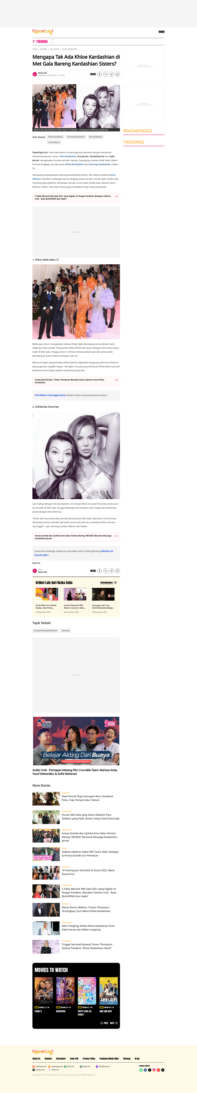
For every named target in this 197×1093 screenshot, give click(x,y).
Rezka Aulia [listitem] (42, 73)
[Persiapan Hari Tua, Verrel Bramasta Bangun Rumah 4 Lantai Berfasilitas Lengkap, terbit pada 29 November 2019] (103, 600)
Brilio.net (53, 1070)
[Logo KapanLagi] (43, 31)
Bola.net (69, 1066)
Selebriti (65, 867)
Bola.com (85, 1066)
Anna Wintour (54, 142)
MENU (161, 32)
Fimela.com (39, 1070)
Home (34, 49)
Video (64, 848)
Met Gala (65, 630)
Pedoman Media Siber (109, 1058)
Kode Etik (74, 1058)
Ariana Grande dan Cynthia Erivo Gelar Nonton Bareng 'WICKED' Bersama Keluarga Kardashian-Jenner (73, 537)
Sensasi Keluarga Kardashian (45, 630)
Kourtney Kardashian (76, 137)
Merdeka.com (103, 1066)
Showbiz (43, 49)
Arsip (137, 1058)
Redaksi (48, 1058)
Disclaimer (61, 1058)
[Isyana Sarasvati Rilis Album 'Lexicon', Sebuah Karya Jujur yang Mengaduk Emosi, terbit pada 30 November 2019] (75, 600)
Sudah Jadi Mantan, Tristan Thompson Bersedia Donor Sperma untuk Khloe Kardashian (69, 381)
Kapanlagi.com (55, 1066)
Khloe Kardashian (70, 49)
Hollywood (55, 49)
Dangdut (66, 793)
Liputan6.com (39, 1066)
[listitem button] (111, 74)
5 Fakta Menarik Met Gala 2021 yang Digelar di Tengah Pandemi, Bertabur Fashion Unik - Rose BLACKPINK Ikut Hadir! (73, 197)
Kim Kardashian (95, 137)
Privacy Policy (89, 1058)
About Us (36, 1058)
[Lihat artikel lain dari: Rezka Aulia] (108, 582)
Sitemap (126, 1058)
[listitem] (52, 41)
